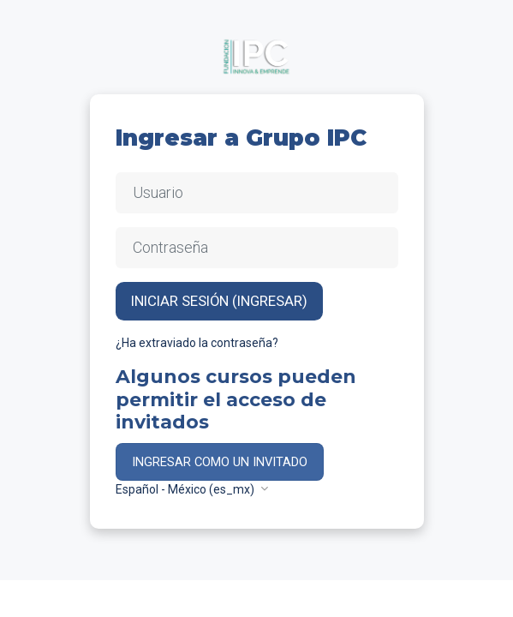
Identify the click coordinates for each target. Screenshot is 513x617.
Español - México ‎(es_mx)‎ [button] (186, 489)
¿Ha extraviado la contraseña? (197, 343)
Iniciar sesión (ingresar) (219, 300)
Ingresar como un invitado (219, 462)
